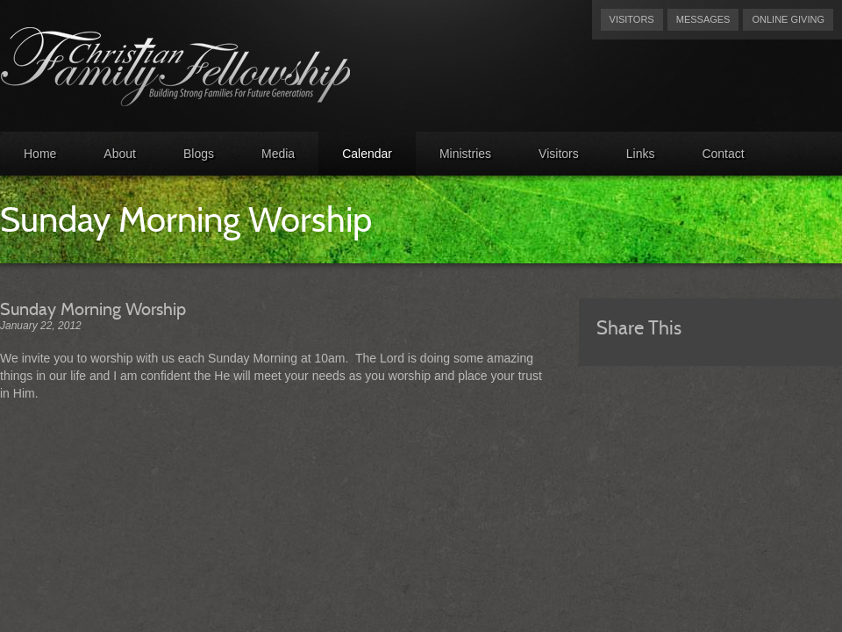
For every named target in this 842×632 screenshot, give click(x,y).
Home (40, 154)
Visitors (632, 19)
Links (640, 154)
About (119, 154)
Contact (723, 154)
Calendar (367, 154)
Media (278, 154)
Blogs (198, 154)
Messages (703, 19)
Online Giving (788, 19)
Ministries (465, 154)
